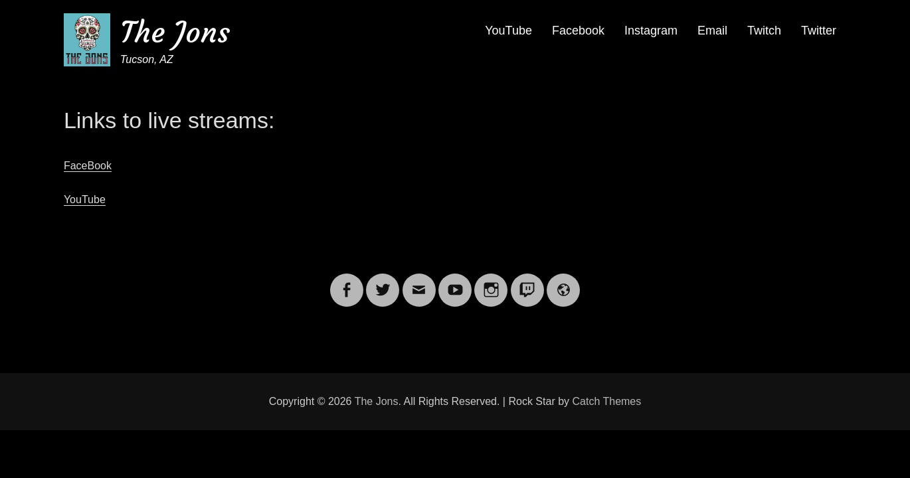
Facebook (578, 30)
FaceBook (88, 165)
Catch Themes (607, 401)
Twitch (764, 30)
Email (712, 30)
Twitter (818, 30)
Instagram (651, 30)
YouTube (508, 30)
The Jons (175, 32)
